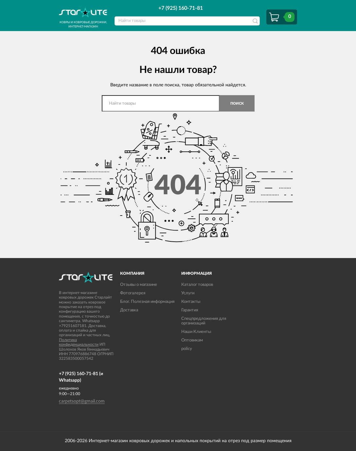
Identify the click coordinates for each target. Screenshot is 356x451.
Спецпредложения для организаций (203, 321)
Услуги (187, 293)
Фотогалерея (132, 293)
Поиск (237, 103)
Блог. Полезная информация (147, 302)
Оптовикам (192, 340)
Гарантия (189, 310)
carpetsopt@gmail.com (82, 401)
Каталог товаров (197, 285)
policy (186, 349)
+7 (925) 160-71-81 (180, 8)
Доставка (129, 310)
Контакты (190, 302)
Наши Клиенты (196, 332)
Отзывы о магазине (138, 285)
